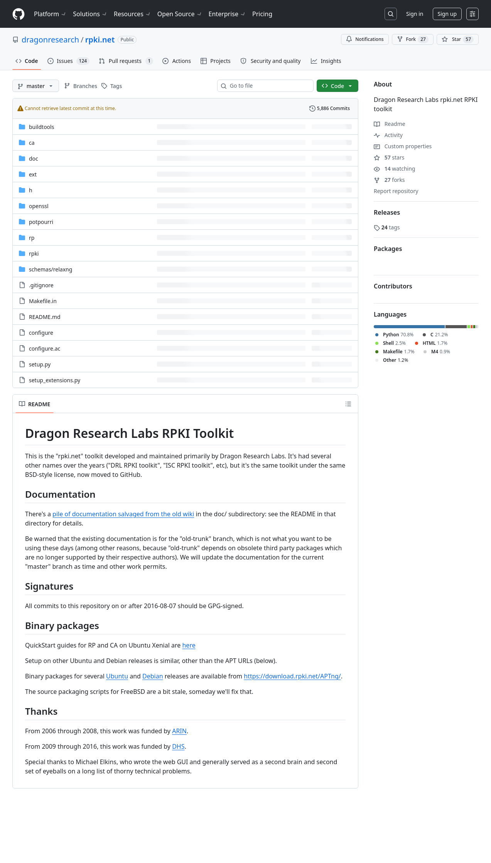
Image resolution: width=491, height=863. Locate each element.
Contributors (393, 286)
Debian (152, 676)
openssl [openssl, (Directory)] (39, 206)
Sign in (414, 13)
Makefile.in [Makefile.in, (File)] (43, 301)
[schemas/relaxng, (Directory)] (50, 269)
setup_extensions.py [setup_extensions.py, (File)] (54, 380)
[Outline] (348, 404)
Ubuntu (117, 676)
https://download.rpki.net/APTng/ (292, 676)
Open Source (179, 14)
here (188, 645)
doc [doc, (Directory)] (33, 158)
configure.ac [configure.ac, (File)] (44, 348)
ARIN (179, 731)
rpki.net (100, 39)
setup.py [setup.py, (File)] (40, 364)
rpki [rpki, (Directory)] (34, 253)
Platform (50, 14)
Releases (387, 212)
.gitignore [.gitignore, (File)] (41, 285)
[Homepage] (18, 14)
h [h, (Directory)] (30, 190)
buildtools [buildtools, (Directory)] (41, 127)
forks (389, 179)
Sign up (447, 13)
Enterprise (227, 14)
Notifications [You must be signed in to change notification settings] (364, 39)
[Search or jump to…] (391, 14)
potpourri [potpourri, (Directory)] (41, 221)
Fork (413, 39)
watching (394, 168)
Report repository (396, 191)
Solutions (90, 14)
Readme (389, 123)
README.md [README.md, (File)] (45, 316)
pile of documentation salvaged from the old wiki (123, 514)
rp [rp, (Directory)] (31, 237)
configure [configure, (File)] (41, 332)
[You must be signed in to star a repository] (458, 39)
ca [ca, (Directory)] (32, 142)
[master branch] (35, 86)
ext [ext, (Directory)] (33, 174)
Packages (388, 248)
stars (389, 157)
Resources (132, 14)
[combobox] (268, 86)
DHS (178, 746)
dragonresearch (50, 39)
